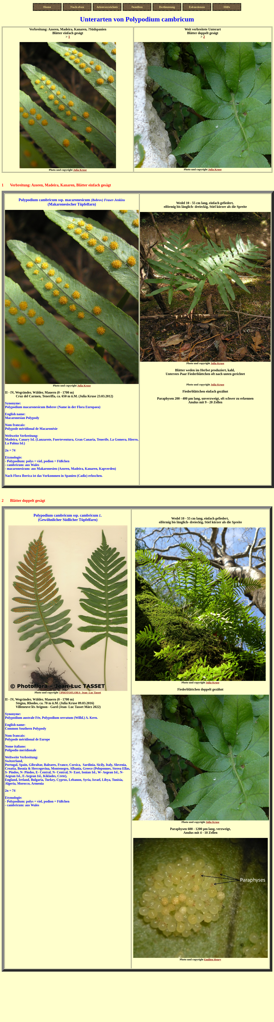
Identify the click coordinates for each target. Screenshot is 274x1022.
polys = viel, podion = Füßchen (47, 461)
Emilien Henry (212, 959)
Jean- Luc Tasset (80, 692)
